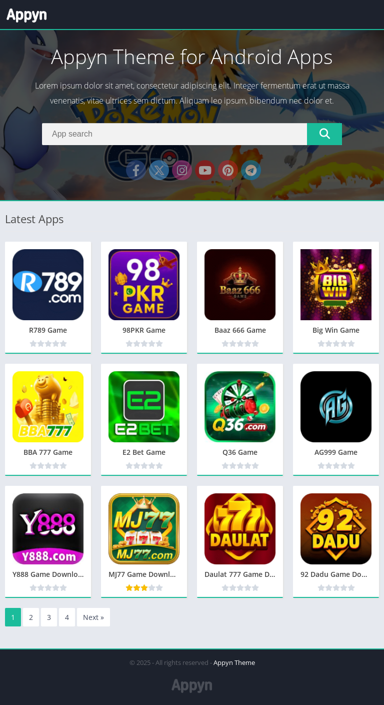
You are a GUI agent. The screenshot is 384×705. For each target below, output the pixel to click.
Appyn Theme (234, 662)
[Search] (192, 134)
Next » (93, 617)
